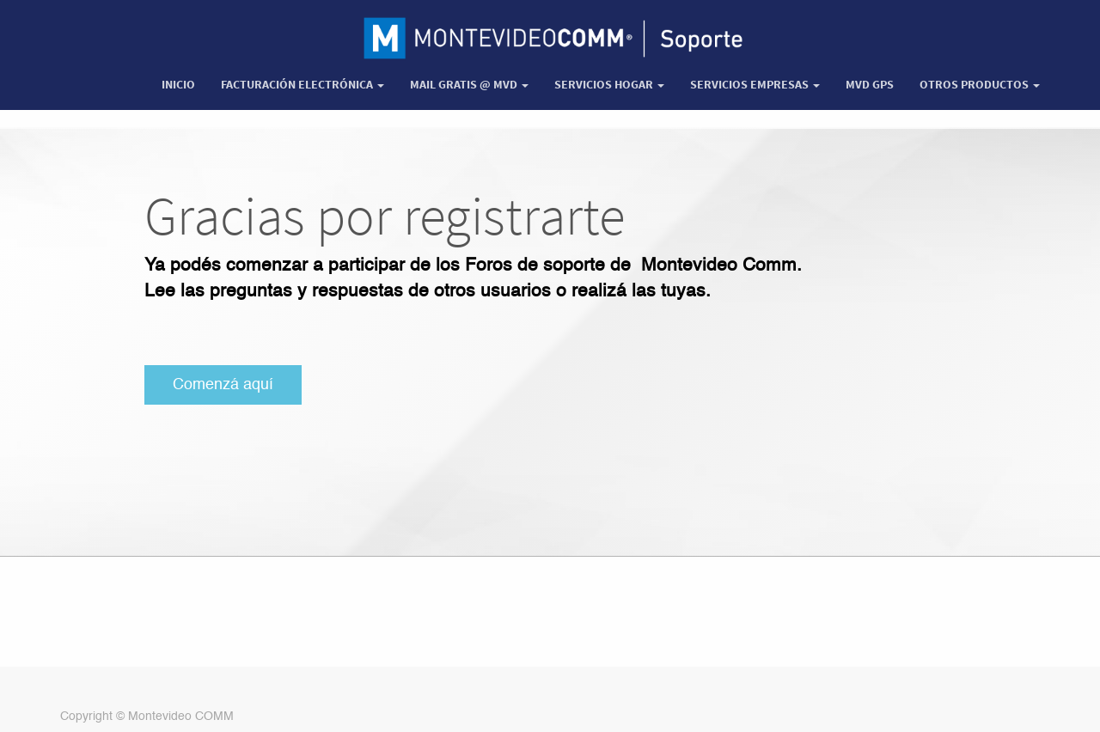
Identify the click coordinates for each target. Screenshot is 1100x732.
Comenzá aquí (223, 385)
